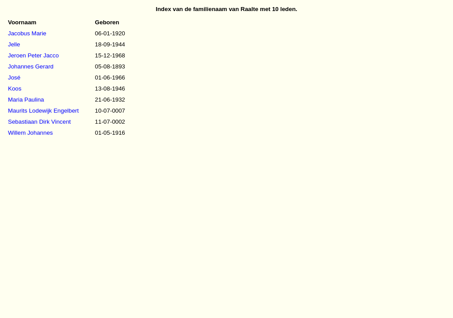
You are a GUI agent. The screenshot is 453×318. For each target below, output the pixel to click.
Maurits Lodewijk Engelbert (43, 110)
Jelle (14, 44)
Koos (14, 88)
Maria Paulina (26, 99)
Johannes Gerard (31, 66)
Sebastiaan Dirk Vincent (39, 121)
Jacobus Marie (27, 33)
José (14, 77)
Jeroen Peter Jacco (33, 55)
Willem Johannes (30, 132)
